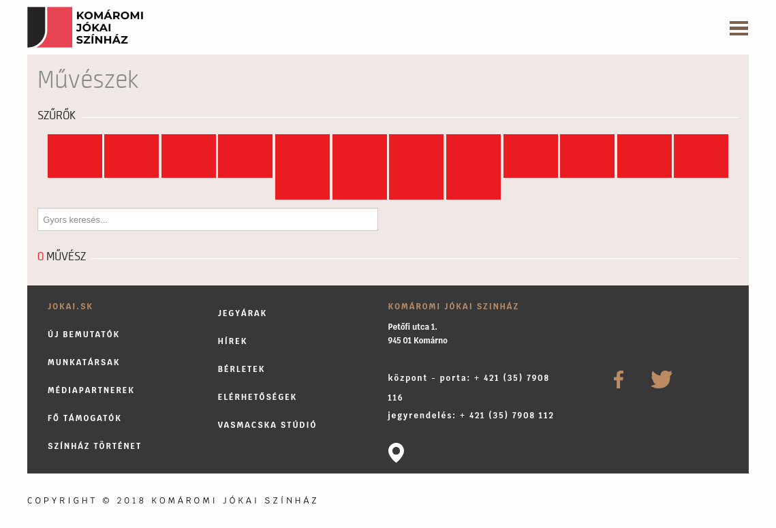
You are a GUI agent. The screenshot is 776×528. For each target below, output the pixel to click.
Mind (75, 145)
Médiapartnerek (91, 390)
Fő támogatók (85, 418)
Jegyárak (243, 313)
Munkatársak (84, 362)
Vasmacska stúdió (267, 425)
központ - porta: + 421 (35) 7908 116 (469, 388)
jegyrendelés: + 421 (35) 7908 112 (471, 415)
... (473, 189)
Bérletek (242, 369)
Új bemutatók (84, 334)
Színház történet (95, 446)
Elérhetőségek (258, 397)
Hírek (233, 341)
